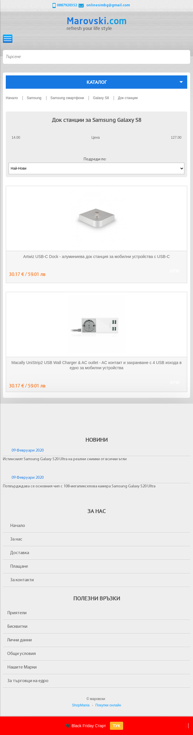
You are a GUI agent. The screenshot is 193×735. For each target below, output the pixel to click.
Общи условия (21, 654)
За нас (16, 539)
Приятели (17, 613)
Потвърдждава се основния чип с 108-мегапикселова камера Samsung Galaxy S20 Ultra (79, 486)
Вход (174, 38)
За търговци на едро (27, 681)
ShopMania (80, 705)
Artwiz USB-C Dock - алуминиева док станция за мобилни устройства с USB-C (96, 256)
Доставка (19, 553)
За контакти (22, 580)
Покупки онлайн (108, 705)
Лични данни (19, 640)
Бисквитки (17, 626)
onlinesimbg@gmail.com (108, 5)
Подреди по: (95, 159)
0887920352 (67, 5)
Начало (17, 526)
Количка (185, 38)
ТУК (116, 725)
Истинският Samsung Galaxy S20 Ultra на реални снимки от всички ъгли (65, 459)
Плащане (19, 566)
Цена (95, 138)
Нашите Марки (22, 667)
